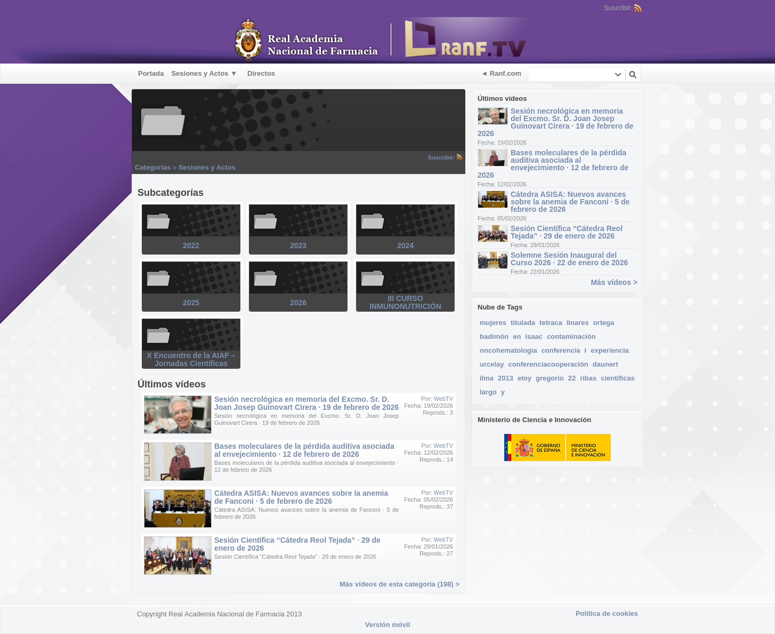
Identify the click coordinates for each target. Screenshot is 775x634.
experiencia (610, 350)
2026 (298, 302)
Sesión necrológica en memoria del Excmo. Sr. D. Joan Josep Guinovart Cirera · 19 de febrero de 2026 (555, 122)
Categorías (153, 167)
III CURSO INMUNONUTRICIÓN (405, 302)
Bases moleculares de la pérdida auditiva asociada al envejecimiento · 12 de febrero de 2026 (553, 163)
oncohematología (508, 350)
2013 (505, 378)
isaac (534, 336)
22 (572, 378)
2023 (298, 245)
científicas (618, 378)
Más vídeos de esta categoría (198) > (399, 584)
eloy (524, 378)
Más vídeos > (614, 282)
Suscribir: (445, 157)
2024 (405, 245)
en (517, 336)
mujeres (493, 323)
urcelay (492, 364)
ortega (604, 323)
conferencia (561, 350)
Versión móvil (387, 625)
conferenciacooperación (548, 364)
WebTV (443, 398)
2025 (191, 302)
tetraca (550, 323)
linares (578, 323)
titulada (523, 323)
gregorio (550, 378)
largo (488, 392)
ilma (487, 378)
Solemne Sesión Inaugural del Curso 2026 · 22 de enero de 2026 (569, 259)
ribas (588, 378)
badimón (494, 336)
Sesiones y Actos (207, 167)
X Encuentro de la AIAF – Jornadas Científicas (191, 359)
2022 (191, 245)
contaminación (571, 336)
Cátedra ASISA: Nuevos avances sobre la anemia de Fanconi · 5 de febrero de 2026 (570, 201)
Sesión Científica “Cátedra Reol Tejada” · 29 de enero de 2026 (567, 232)
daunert (605, 364)
